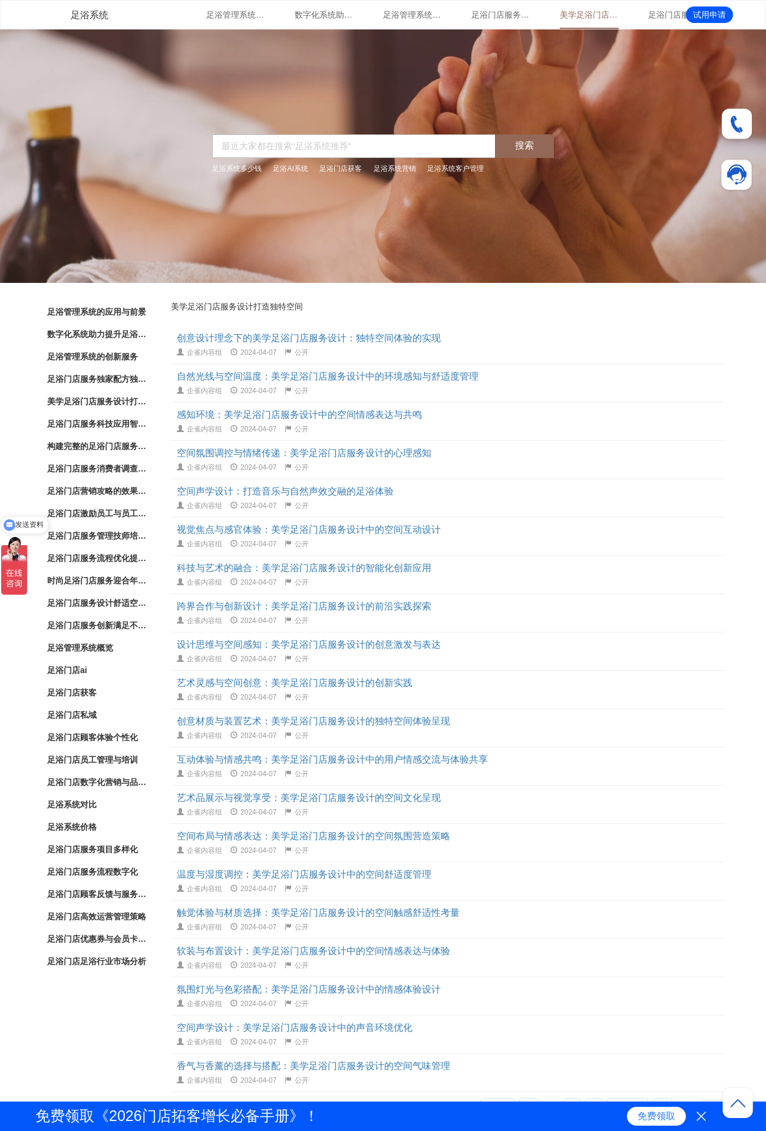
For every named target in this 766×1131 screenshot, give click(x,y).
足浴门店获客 (340, 168)
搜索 (524, 145)
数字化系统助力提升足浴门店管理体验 (324, 14)
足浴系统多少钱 (237, 168)
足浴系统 (89, 15)
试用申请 (709, 14)
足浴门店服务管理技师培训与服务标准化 (97, 535)
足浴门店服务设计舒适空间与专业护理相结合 (97, 603)
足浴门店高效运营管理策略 (96, 916)
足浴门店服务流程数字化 (92, 871)
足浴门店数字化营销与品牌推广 (97, 782)
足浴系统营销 (395, 168)
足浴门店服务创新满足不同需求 (97, 625)
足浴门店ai (67, 670)
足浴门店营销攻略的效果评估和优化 (97, 491)
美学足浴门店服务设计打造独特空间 (589, 14)
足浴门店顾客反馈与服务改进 (97, 894)
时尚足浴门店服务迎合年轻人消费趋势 (97, 580)
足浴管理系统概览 (80, 647)
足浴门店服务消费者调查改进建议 (97, 468)
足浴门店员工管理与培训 (92, 759)
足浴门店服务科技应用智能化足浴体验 (677, 14)
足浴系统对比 (72, 804)
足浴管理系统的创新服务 (412, 14)
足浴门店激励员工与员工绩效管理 (97, 513)
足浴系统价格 (72, 827)
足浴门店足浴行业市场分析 (96, 961)
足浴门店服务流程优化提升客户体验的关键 (97, 558)
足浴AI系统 (290, 168)
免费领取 (656, 1116)
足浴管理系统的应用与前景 (235, 14)
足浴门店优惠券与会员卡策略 (97, 939)
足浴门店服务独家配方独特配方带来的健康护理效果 (500, 14)
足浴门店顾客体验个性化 (92, 737)
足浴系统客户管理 (455, 168)
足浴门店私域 (72, 715)
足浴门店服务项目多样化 (92, 849)
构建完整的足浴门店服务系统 (97, 446)
